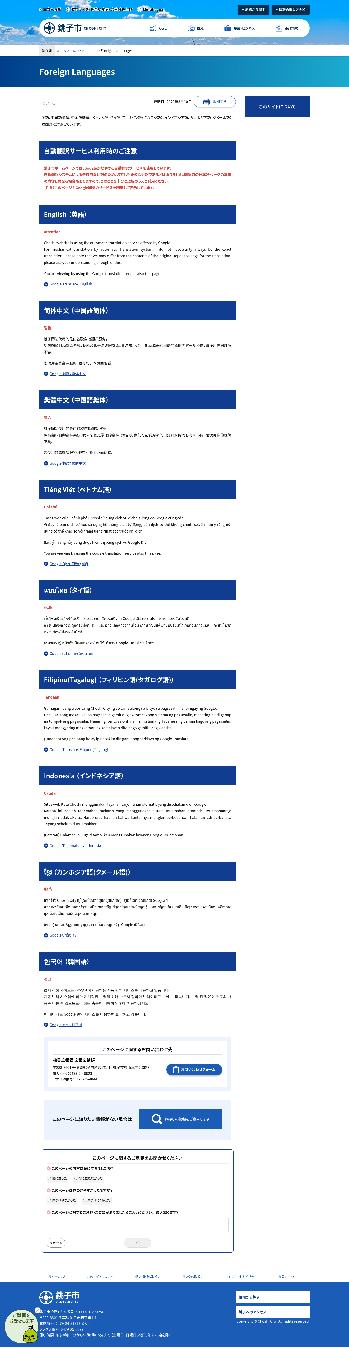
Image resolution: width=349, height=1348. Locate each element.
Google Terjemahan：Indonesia (75, 845)
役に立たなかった (88, 1178)
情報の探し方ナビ (292, 9)
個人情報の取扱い (149, 1277)
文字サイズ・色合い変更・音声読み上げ (102, 9)
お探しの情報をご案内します (187, 1119)
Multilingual (154, 9)
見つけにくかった (96, 1200)
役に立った (57, 1178)
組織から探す (255, 9)
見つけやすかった (62, 1200)
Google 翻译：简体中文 (68, 373)
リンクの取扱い (194, 1277)
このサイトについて (87, 50)
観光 (199, 28)
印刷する (220, 101)
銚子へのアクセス (252, 1313)
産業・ (243, 28)
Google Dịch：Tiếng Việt (69, 563)
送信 (138, 1243)
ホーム (62, 50)
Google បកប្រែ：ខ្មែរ (64, 935)
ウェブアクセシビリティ (242, 1277)
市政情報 (290, 28)
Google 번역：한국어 (66, 1024)
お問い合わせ (289, 1277)
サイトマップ (58, 1277)
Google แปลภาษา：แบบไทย (71, 653)
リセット (58, 1243)
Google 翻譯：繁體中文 (68, 463)
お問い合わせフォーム (198, 1069)
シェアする (47, 103)
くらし (164, 28)
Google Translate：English (71, 284)
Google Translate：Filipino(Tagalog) (79, 749)
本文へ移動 (52, 9)
